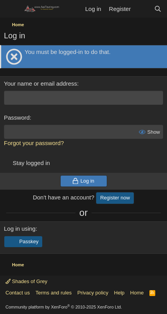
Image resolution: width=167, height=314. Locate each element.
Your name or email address (40, 83)
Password (17, 117)
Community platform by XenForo (63, 307)
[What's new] (142, 9)
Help (119, 293)
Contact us (17, 293)
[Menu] (11, 9)
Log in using (20, 228)
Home (137, 293)
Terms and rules (54, 293)
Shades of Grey (26, 281)
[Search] (157, 9)
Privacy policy (92, 293)
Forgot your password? (34, 143)
